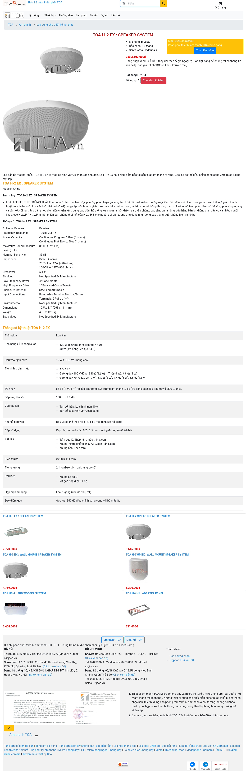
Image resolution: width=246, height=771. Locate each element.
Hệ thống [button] (34, 15)
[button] (9, 728)
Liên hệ (115, 15)
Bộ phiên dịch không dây (138, 750)
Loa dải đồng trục (190, 745)
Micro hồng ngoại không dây (104, 750)
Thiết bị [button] (49, 15)
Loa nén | (235, 745)
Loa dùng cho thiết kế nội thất (55, 24)
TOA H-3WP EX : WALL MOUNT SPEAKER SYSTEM (157, 554)
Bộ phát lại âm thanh (43, 750)
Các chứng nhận (180, 656)
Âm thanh (25, 24)
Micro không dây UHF (71, 750)
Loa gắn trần (104, 745)
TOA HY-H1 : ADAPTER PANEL (145, 593)
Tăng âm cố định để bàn (19, 745)
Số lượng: (131, 80)
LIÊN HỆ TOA (134, 639)
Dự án (104, 15)
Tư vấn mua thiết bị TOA (37, 754)
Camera (208, 750)
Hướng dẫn (66, 15)
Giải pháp (81, 15)
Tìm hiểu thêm (205, 50)
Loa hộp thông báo (124, 745)
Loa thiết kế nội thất (16, 750)
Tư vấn (94, 15)
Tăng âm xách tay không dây (76, 745)
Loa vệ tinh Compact (216, 745)
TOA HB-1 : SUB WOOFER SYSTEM (24, 593)
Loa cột (143, 745)
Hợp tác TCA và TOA (182, 660)
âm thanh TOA (112, 639)
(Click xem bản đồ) (123, 674)
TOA (10, 24)
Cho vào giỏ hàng (153, 80)
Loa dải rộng (170, 745)
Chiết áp (155, 745)
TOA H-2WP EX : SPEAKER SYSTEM (148, 516)
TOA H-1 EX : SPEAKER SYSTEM (23, 516)
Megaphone (193, 750)
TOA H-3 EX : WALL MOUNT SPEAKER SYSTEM (32, 554)
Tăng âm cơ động (46, 745)
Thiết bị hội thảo (175, 750)
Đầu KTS (220, 750)
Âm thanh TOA (20, 735)
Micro (159, 750)
